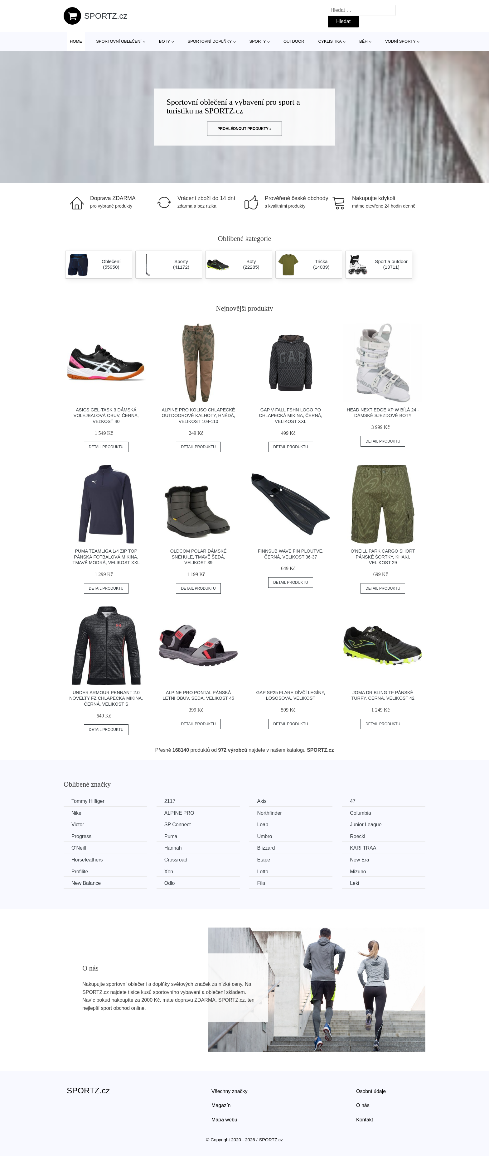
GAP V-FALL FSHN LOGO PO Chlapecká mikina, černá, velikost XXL (290, 415)
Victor (77, 824)
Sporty (257, 41)
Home (76, 41)
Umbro (264, 836)
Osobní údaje (371, 1091)
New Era (359, 859)
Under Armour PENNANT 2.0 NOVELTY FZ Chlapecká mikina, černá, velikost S (106, 698)
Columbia (360, 813)
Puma (170, 836)
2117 (170, 801)
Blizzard (266, 848)
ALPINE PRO (179, 813)
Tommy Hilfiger (87, 801)
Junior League (365, 824)
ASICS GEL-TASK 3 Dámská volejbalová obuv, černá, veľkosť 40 (106, 415)
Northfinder (269, 813)
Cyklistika (330, 41)
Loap (262, 824)
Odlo (169, 883)
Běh (363, 41)
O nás (363, 1105)
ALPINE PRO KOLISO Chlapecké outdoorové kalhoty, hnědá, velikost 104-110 (198, 415)
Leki (354, 883)
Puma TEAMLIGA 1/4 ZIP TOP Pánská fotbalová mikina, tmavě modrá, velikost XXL (106, 557)
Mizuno (358, 871)
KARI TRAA (363, 848)
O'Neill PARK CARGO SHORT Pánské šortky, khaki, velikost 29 (383, 557)
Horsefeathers (87, 859)
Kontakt (364, 1119)
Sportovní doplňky (209, 41)
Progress (81, 836)
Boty (164, 41)
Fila (261, 883)
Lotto (262, 871)
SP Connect (177, 824)
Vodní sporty (400, 41)
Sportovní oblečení (118, 41)
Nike (76, 813)
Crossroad (175, 859)
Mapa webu (224, 1119)
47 (353, 801)
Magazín (220, 1105)
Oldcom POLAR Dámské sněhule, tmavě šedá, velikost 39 (198, 557)
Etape (263, 859)
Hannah (173, 848)
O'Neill (78, 848)
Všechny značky (229, 1091)
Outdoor (293, 41)
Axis (261, 801)
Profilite (79, 871)
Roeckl (357, 836)
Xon (168, 871)
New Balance (86, 883)
